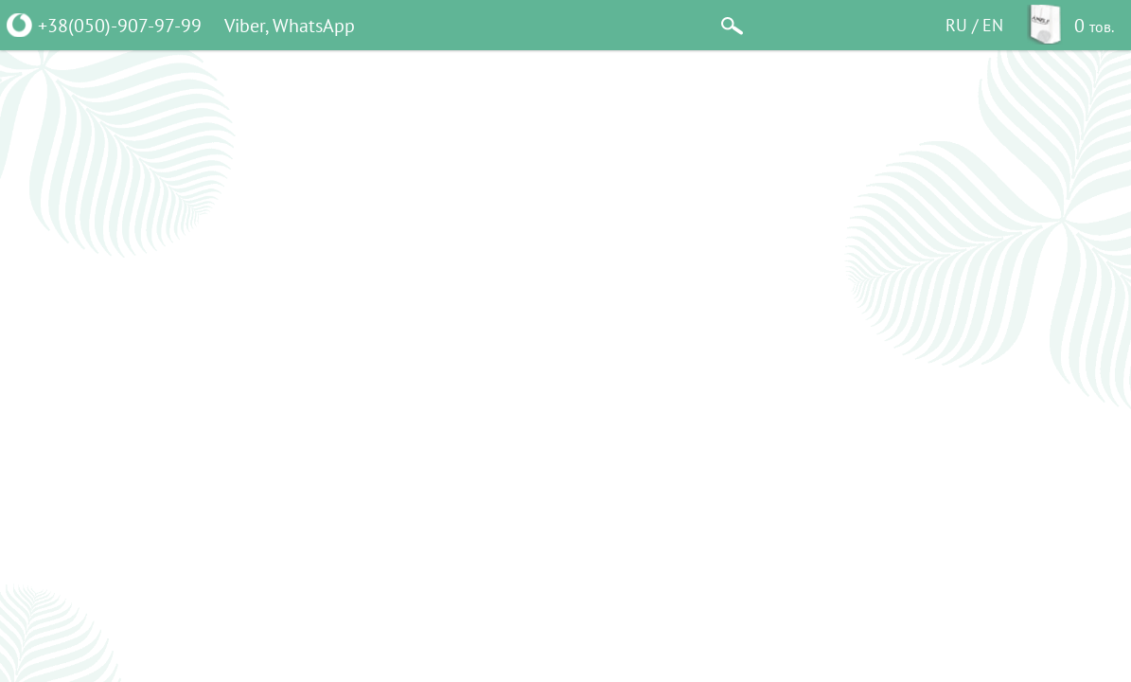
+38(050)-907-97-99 (120, 25)
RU (956, 25)
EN (992, 25)
